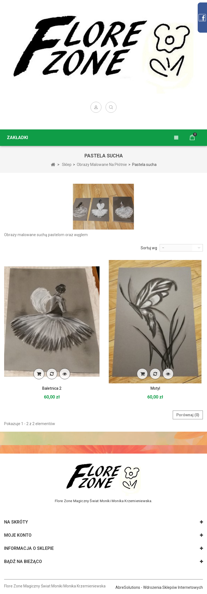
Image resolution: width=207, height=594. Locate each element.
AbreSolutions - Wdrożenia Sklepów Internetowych (159, 587)
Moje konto (18, 535)
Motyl (155, 388)
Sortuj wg (149, 248)
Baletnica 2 (51, 388)
